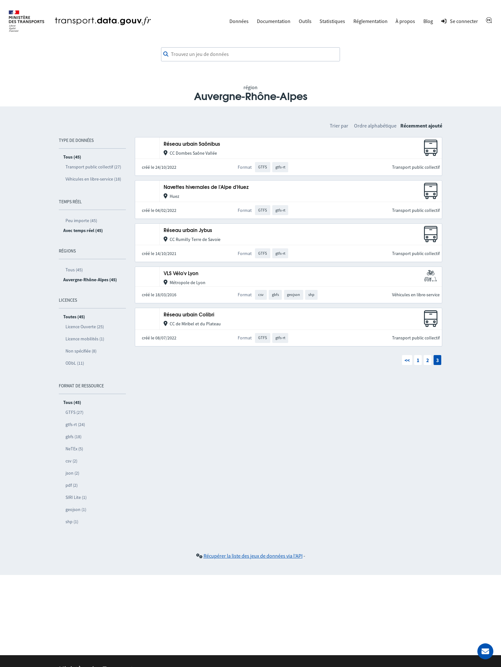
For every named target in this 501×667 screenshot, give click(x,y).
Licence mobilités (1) (85, 339)
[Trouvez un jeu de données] (250, 54)
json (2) (72, 473)
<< (407, 360)
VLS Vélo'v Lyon (181, 273)
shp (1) (72, 521)
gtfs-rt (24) (75, 424)
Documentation (273, 21)
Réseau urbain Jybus (188, 230)
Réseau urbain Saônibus (192, 144)
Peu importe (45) (81, 220)
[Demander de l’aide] (485, 651)
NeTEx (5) (74, 449)
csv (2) (71, 461)
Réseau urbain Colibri (189, 315)
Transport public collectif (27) (93, 167)
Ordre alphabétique (375, 125)
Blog (428, 21)
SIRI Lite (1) (76, 497)
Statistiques (332, 21)
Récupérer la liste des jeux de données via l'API (253, 556)
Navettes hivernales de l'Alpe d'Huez (206, 187)
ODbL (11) (75, 363)
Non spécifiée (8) (81, 351)
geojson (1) (76, 509)
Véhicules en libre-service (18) (93, 179)
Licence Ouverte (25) (85, 327)
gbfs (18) (73, 436)
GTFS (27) (74, 412)
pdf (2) (72, 485)
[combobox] (250, 54)
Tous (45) (74, 270)
